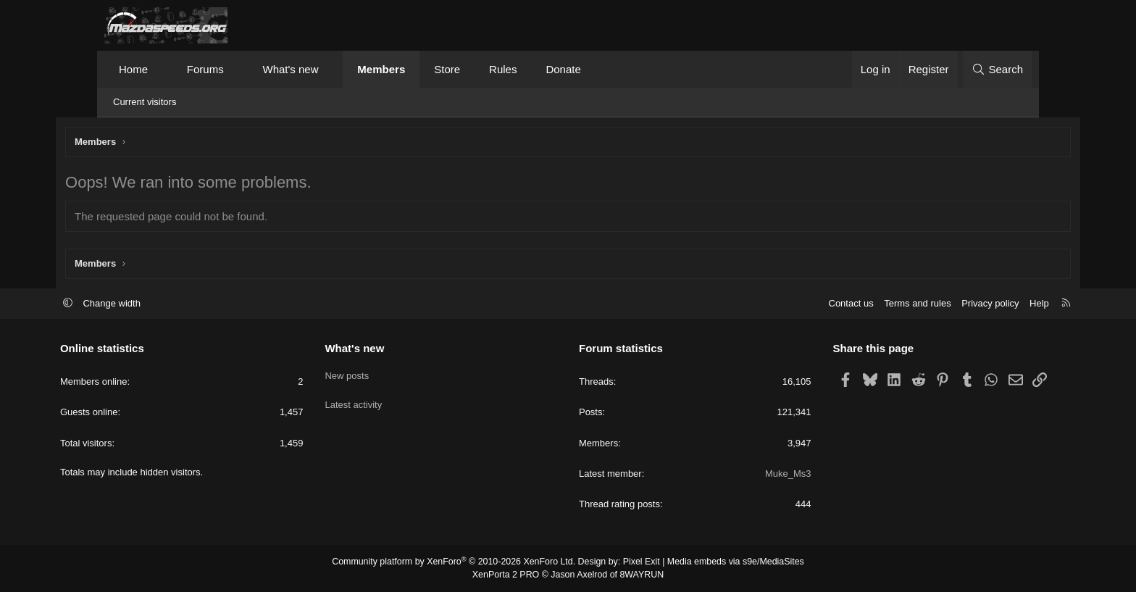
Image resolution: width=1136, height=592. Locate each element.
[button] (161, 69)
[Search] (997, 69)
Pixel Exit (638, 563)
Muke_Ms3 (766, 474)
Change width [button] (156, 304)
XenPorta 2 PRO (507, 575)
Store (447, 69)
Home (133, 69)
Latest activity (375, 400)
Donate (563, 69)
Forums (205, 69)
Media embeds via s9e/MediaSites (730, 563)
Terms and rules (873, 304)
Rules (503, 69)
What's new (290, 69)
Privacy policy (945, 304)
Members (381, 69)
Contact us (806, 304)
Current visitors (144, 101)
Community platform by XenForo (457, 563)
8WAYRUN (639, 575)
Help (995, 304)
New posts (369, 374)
